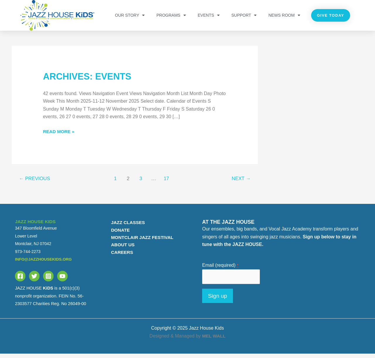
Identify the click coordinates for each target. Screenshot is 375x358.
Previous (35, 182)
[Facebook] (20, 280)
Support (244, 15)
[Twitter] (34, 280)
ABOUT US (121, 249)
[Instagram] (48, 280)
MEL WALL (214, 340)
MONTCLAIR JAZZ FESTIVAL (141, 241)
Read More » (59, 134)
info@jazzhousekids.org (44, 263)
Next (240, 182)
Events (209, 15)
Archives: (89, 80)
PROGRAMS (171, 15)
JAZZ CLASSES (126, 226)
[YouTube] (62, 280)
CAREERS (120, 256)
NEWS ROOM (284, 15)
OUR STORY (130, 15)
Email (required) (220, 268)
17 (167, 182)
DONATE (118, 233)
